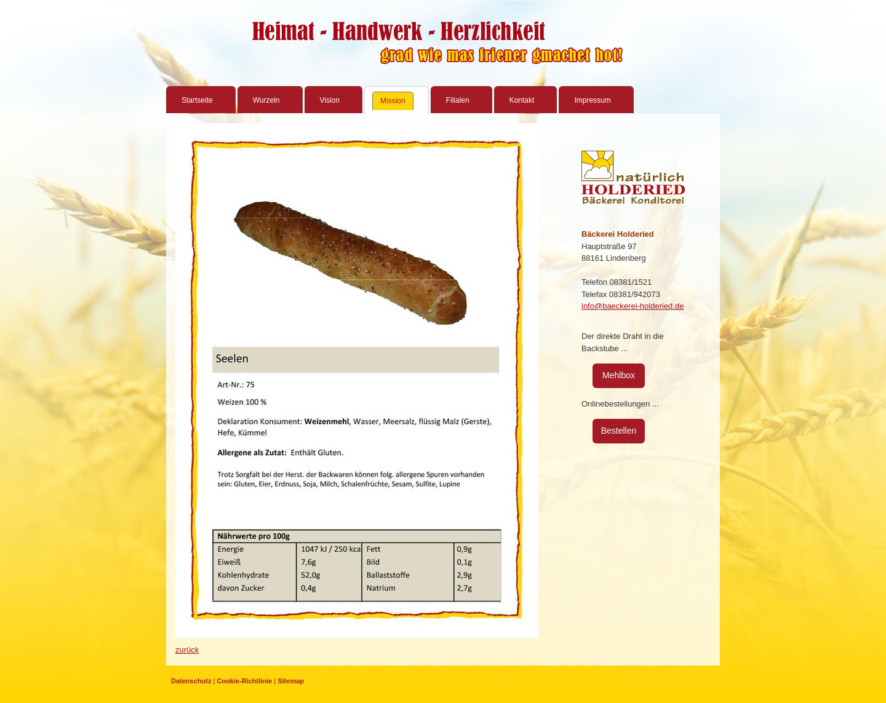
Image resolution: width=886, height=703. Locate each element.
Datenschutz (191, 681)
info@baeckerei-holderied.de (632, 306)
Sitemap (290, 681)
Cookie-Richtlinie (244, 681)
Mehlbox (618, 375)
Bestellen (619, 430)
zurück (187, 649)
